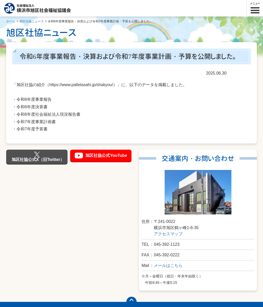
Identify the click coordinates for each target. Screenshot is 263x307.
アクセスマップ (168, 234)
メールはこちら (168, 265)
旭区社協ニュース (31, 21)
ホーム (10, 21)
